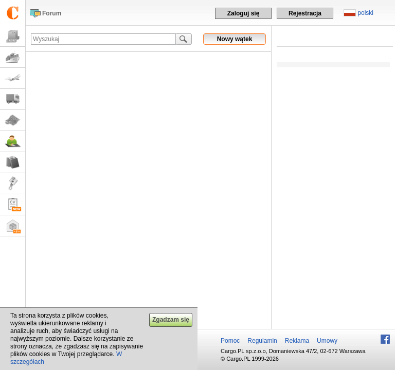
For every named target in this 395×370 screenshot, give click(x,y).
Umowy (327, 340)
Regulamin (262, 340)
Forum (51, 13)
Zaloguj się (243, 13)
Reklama (297, 340)
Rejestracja (305, 13)
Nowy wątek (235, 39)
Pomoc (230, 340)
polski (365, 12)
